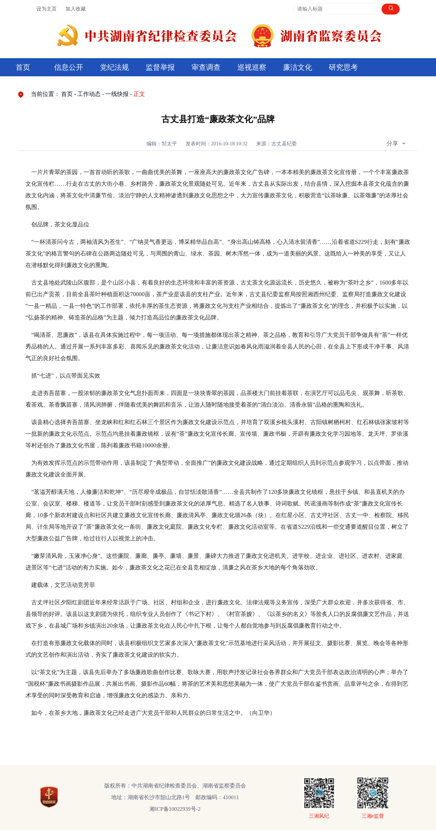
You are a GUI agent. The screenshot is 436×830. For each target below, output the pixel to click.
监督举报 (160, 67)
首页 (23, 67)
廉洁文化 (297, 67)
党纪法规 (114, 67)
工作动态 (89, 94)
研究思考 (343, 67)
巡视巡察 (251, 67)
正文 (139, 94)
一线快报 (117, 94)
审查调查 (206, 67)
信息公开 (68, 67)
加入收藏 (75, 9)
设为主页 (46, 9)
